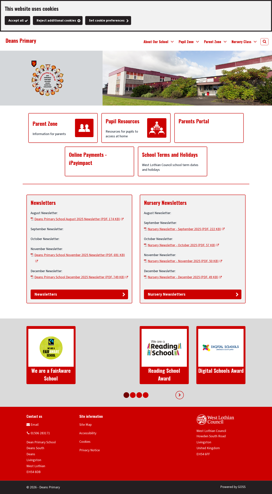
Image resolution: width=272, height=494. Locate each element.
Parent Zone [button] (212, 41)
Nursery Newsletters (165, 202)
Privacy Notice (89, 450)
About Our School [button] (156, 41)
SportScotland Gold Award (221, 374)
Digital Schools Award (164, 370)
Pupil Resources (122, 121)
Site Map (85, 424)
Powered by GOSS (233, 487)
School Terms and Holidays (170, 154)
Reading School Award (108, 374)
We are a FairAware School (51, 374)
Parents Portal (193, 121)
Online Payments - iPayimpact (88, 158)
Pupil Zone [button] (186, 41)
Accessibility (87, 433)
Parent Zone (44, 123)
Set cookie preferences (106, 20)
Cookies (84, 441)
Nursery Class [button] (241, 41)
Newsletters (43, 202)
